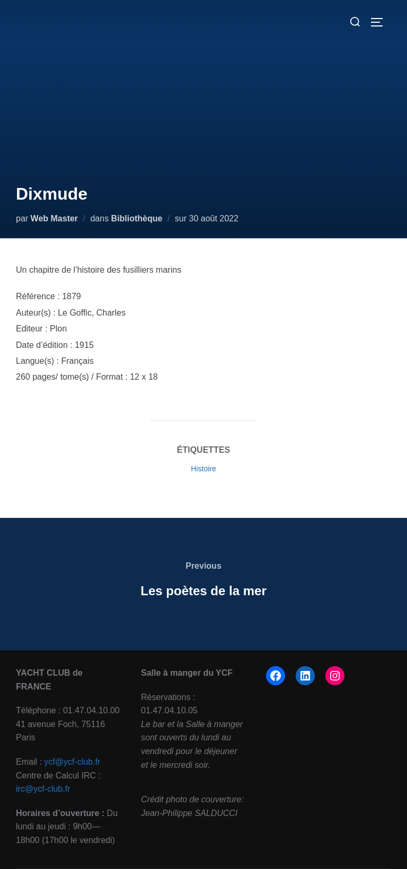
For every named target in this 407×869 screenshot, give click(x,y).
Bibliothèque (137, 218)
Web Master (54, 218)
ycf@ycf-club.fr (72, 761)
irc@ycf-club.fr (43, 788)
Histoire (203, 468)
